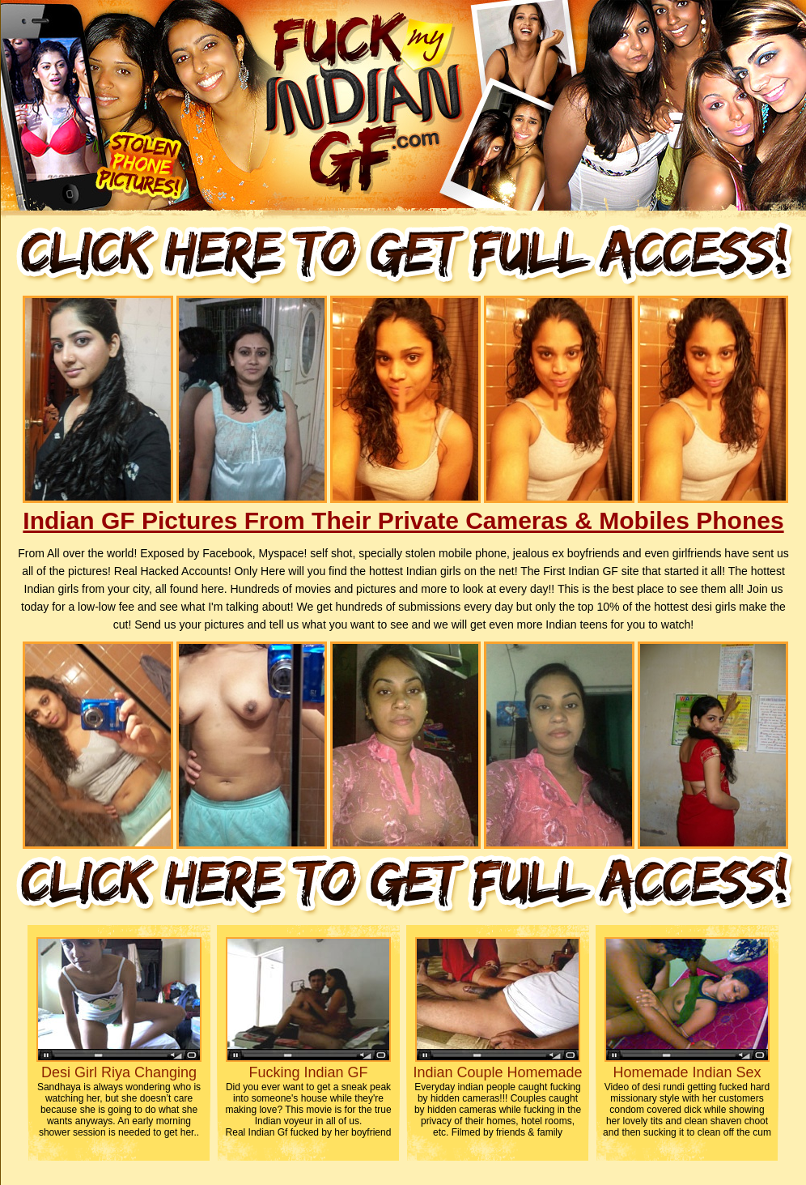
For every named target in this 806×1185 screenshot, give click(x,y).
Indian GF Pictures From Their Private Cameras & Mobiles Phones (403, 520)
